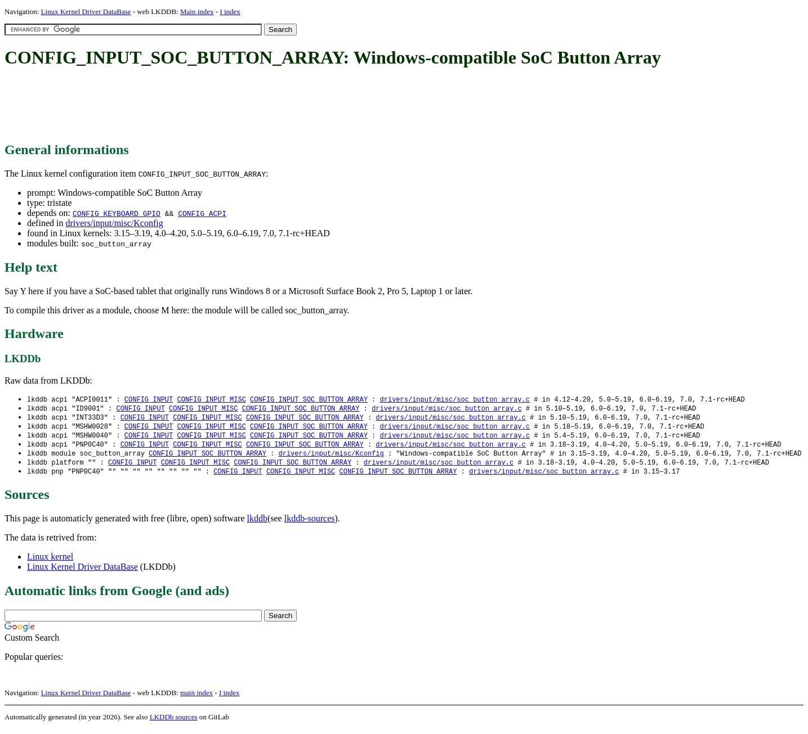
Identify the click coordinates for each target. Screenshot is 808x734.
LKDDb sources (174, 722)
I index (230, 11)
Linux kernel (50, 561)
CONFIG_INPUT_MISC (211, 399)
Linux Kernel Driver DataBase (86, 11)
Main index (197, 11)
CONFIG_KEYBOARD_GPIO (116, 213)
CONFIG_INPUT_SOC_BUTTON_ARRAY (309, 399)
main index (196, 698)
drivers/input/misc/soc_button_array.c (454, 399)
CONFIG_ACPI (202, 213)
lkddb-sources (309, 523)
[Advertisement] (209, 105)
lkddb (257, 523)
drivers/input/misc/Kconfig (114, 223)
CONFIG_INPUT (148, 399)
